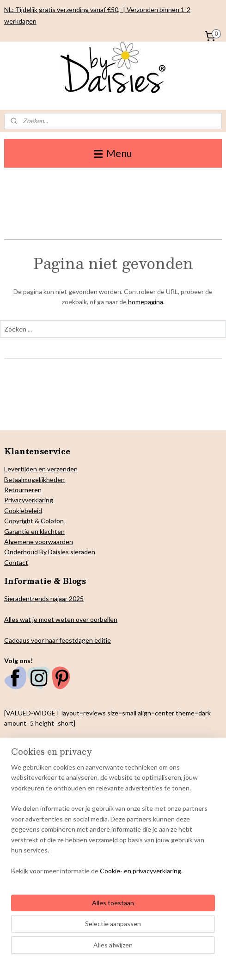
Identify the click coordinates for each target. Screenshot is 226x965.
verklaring (39, 500)
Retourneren (23, 490)
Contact (16, 562)
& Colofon (48, 521)
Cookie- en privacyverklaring (140, 871)
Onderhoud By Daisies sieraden (49, 552)
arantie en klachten (37, 531)
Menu (113, 153)
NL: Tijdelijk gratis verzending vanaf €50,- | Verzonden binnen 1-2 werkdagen (97, 15)
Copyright (18, 521)
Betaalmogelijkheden (34, 479)
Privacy (14, 500)
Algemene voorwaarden (38, 541)
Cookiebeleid (23, 510)
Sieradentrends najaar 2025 (44, 598)
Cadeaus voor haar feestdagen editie (57, 640)
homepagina (145, 302)
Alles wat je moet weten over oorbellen (60, 619)
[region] (113, 823)
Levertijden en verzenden (41, 469)
